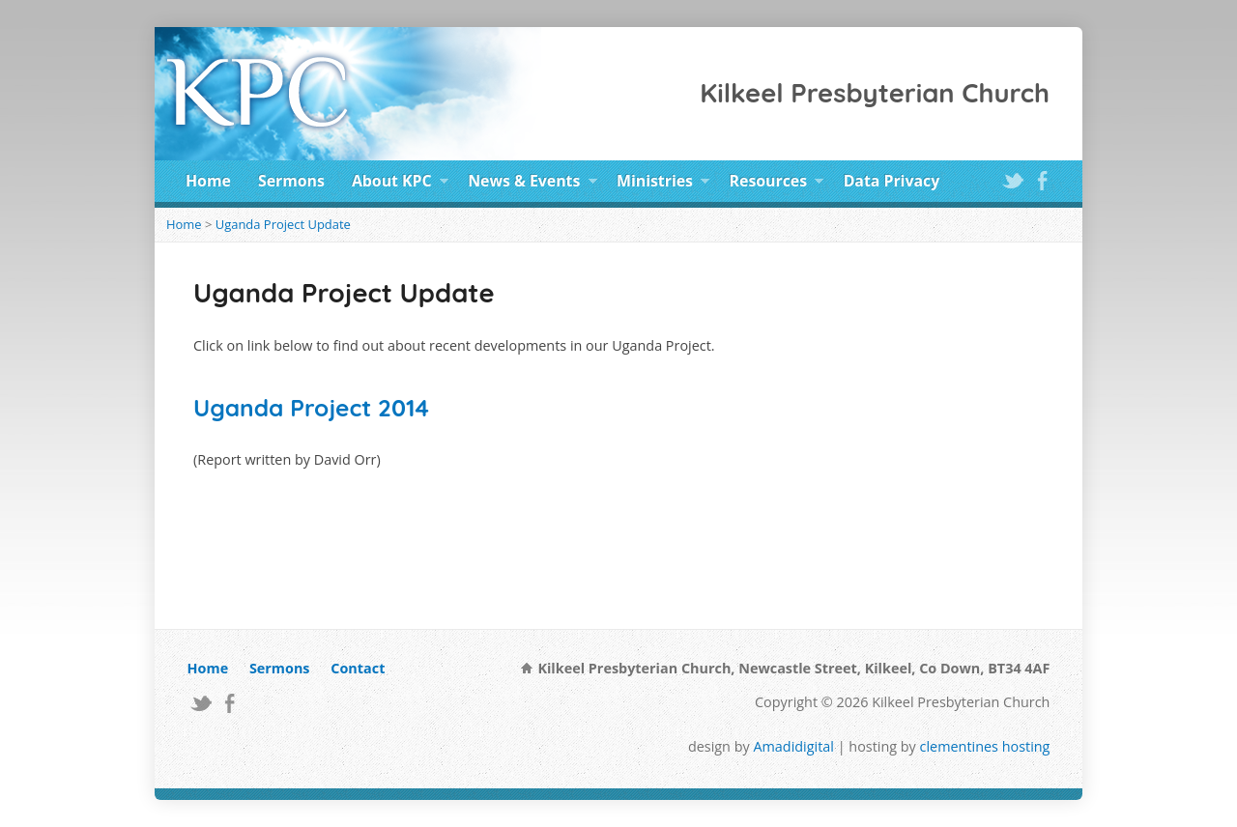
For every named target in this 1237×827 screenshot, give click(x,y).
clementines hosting (985, 746)
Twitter (1012, 180)
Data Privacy (891, 180)
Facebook (1042, 180)
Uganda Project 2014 (311, 407)
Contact (358, 668)
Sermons (291, 180)
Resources (777, 183)
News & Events (532, 183)
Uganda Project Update (283, 224)
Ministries (663, 183)
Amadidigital (793, 746)
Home (208, 180)
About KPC (400, 183)
